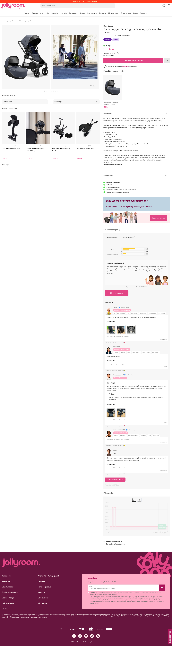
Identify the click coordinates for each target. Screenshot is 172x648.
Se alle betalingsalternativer (112, 544)
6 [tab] (56, 91)
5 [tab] (53, 91)
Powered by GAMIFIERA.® (112, 487)
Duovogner (33, 21)
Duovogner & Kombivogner (20, 21)
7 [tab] (58, 91)
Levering (41, 583)
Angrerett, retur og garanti (48, 578)
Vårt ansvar (42, 605)
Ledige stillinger (8, 605)
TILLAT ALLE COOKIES (17, 640)
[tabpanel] (26, 57)
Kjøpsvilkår (6, 583)
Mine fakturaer (7, 589)
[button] (163, 8)
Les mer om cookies (11, 634)
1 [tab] (45, 91)
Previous (4, 57)
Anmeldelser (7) (112, 239)
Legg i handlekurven (133, 60)
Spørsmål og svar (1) (128, 239)
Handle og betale (44, 589)
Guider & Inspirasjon (10, 594)
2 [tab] (47, 91)
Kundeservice (7, 578)
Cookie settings (8, 600)
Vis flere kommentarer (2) (115, 481)
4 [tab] (51, 91)
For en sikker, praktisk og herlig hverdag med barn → (129, 208)
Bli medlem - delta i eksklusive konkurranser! (121, 192)
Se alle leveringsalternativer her (114, 546)
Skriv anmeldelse (116, 295)
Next (97, 57)
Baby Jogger (108, 26)
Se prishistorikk (108, 55)
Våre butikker (43, 600)
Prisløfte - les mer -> (112, 189)
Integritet (41, 594)
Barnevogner (6, 21)
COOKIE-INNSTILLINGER (42, 640)
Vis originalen (111, 323)
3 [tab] (49, 91)
